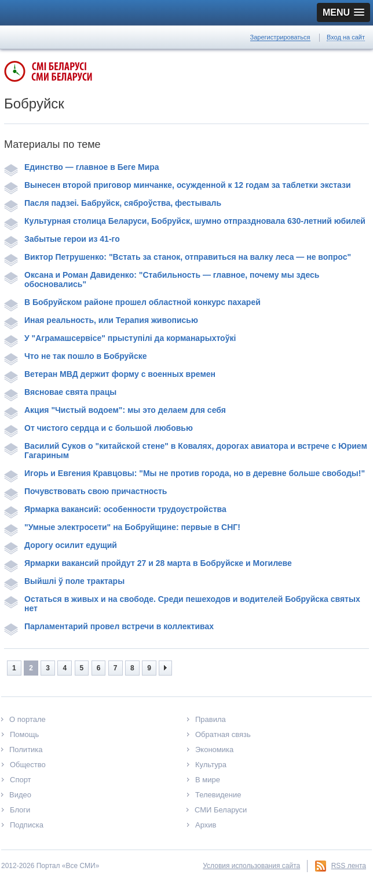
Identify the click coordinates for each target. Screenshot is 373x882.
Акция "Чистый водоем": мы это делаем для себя (115, 410)
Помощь (24, 734)
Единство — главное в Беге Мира (81, 167)
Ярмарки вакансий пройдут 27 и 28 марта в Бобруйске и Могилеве (148, 563)
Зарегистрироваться (280, 37)
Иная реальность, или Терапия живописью (101, 320)
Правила (210, 719)
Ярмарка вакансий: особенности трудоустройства (115, 509)
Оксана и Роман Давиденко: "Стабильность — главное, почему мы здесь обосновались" (161, 279)
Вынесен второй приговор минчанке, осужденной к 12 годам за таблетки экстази (177, 185)
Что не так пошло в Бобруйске (75, 356)
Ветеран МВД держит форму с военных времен (109, 374)
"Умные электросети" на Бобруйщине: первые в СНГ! (122, 527)
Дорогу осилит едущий (60, 545)
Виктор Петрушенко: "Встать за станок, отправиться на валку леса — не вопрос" (177, 257)
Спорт (20, 779)
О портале (27, 719)
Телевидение (218, 794)
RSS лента (348, 866)
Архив (205, 825)
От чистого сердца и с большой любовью (98, 428)
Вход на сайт (346, 37)
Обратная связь (223, 734)
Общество (28, 764)
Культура (210, 764)
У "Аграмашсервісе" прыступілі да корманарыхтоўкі (120, 338)
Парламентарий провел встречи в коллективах (109, 626)
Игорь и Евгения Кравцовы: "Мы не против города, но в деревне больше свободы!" (184, 473)
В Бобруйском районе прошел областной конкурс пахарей (132, 302)
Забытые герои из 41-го (62, 239)
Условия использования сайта (251, 866)
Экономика (214, 749)
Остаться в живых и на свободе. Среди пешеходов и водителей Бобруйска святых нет (182, 603)
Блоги (20, 809)
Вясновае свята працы (60, 392)
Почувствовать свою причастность (85, 491)
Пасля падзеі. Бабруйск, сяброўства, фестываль (112, 203)
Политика (26, 749)
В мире (207, 779)
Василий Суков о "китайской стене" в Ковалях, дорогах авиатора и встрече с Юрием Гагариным (185, 450)
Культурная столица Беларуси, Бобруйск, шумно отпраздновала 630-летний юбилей (184, 221)
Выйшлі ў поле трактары (64, 581)
